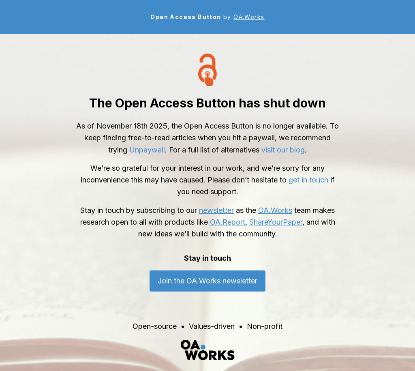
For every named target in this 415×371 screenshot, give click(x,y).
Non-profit (264, 326)
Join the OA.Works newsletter (207, 281)
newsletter (216, 210)
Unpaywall (147, 150)
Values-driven (212, 326)
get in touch (308, 180)
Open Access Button (185, 16)
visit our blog (283, 150)
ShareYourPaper (275, 222)
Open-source (155, 326)
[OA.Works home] (207, 350)
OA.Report (227, 222)
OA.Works (248, 16)
